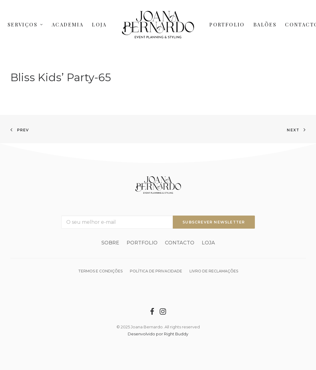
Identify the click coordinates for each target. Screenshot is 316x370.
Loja (99, 24)
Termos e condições (100, 271)
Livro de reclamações (213, 271)
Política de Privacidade (156, 271)
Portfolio (227, 24)
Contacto (179, 243)
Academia (67, 24)
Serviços (25, 24)
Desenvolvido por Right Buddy (158, 333)
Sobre (110, 243)
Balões (264, 24)
